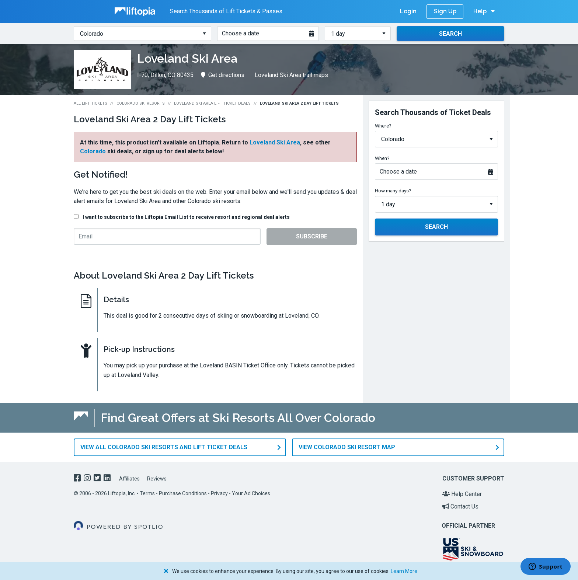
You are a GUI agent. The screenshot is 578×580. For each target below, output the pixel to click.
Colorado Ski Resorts (140, 103)
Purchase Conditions (183, 493)
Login (408, 11)
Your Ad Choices (251, 493)
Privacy (219, 493)
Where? (383, 126)
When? (382, 158)
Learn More (404, 571)
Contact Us (460, 506)
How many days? (393, 190)
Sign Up (445, 11)
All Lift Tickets (90, 103)
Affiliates (129, 479)
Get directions (222, 74)
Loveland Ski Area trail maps (291, 74)
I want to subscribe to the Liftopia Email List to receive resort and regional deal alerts (186, 217)
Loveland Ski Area (275, 142)
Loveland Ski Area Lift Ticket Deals (212, 103)
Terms (147, 493)
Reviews (157, 479)
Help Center (462, 493)
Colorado (93, 151)
